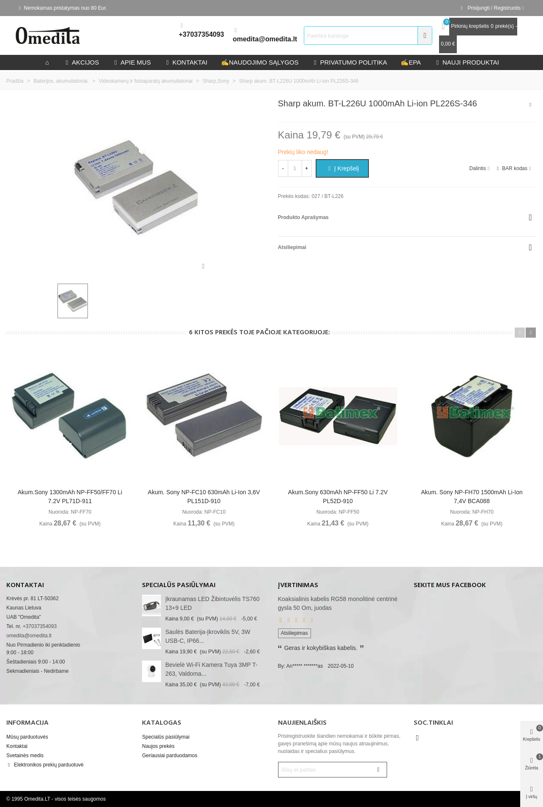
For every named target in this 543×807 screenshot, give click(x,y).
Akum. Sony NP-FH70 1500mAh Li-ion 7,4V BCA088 (471, 496)
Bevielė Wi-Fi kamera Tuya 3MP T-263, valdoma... (211, 669)
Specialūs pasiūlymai (179, 585)
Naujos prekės (158, 746)
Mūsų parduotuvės (27, 737)
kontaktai (185, 62)
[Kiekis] (295, 168)
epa (411, 62)
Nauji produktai (466, 62)
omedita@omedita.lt (265, 39)
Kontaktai (16, 746)
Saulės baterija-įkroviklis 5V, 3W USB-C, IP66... (207, 636)
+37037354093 (201, 34)
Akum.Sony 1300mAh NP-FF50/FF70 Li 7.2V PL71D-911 (70, 496)
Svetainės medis (25, 755)
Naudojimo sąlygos (260, 62)
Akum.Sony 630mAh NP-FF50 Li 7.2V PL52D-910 (338, 496)
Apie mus (131, 62)
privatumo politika (349, 62)
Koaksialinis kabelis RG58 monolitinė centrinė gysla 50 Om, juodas (338, 603)
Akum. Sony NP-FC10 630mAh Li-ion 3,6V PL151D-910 (204, 496)
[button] (520, 333)
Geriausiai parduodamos (169, 755)
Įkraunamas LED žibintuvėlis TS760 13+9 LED (212, 603)
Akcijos (81, 62)
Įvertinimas (298, 585)
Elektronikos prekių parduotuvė (45, 765)
